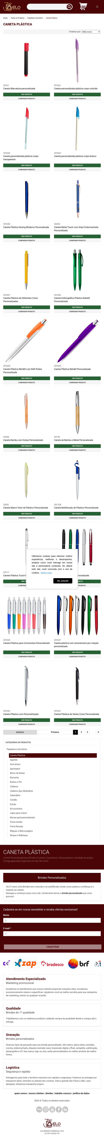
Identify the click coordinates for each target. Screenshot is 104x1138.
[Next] (96, 963)
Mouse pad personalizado (22, 817)
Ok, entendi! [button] (62, 581)
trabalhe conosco (63, 1093)
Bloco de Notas (17, 773)
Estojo (13, 804)
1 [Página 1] (75, 732)
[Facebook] (59, 1109)
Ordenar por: (84, 31)
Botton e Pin (16, 782)
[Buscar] (70, 7)
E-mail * (7, 928)
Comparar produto (26, 99)
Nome (6, 915)
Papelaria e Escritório (35, 18)
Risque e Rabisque (19, 835)
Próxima (55, 732)
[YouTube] (52, 1109)
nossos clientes (36, 1093)
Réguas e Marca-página (21, 831)
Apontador (15, 768)
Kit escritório (16, 808)
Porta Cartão (16, 822)
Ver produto (26, 94)
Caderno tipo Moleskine (21, 791)
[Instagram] (46, 1109)
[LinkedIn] (65, 1109)
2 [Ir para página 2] (81, 732)
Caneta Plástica (17, 755)
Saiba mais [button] (46, 573)
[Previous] (8, 963)
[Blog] (39, 1109)
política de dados (81, 1093)
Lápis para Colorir (18, 813)
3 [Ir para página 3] (87, 732)
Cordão (13, 800)
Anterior (20, 732)
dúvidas (49, 1093)
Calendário (15, 795)
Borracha (14, 777)
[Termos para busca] (50, 7)
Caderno (14, 786)
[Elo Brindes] (11, 6)
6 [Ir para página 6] (98, 732)
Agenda (13, 760)
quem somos (20, 1093)
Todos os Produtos (17, 18)
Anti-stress (15, 764)
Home (5, 18)
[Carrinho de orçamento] (83, 6)
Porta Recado (16, 826)
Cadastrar (52, 947)
